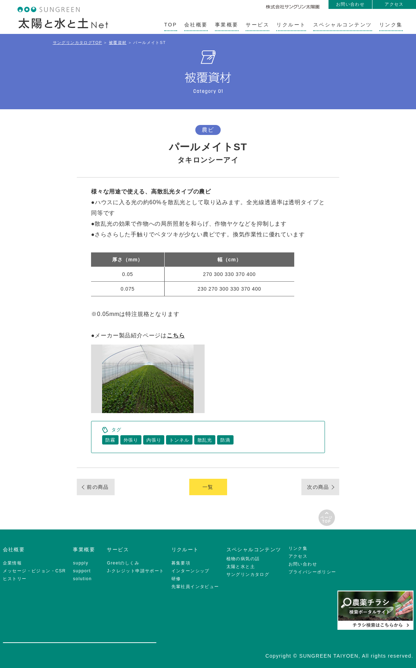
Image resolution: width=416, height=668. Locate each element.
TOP (170, 24)
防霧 (110, 440)
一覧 (208, 487)
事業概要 (227, 24)
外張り (131, 440)
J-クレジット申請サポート (135, 570)
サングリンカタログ (248, 574)
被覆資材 (118, 42)
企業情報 (12, 563)
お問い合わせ (350, 4)
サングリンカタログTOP (77, 42)
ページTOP (326, 519)
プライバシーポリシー (312, 571)
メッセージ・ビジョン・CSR (34, 570)
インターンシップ (190, 570)
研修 (176, 578)
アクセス (394, 4)
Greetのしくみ (123, 563)
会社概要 (196, 24)
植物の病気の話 (243, 558)
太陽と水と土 (240, 566)
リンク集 (391, 24)
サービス (257, 24)
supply (80, 563)
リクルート (291, 24)
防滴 (225, 440)
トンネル (179, 440)
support (82, 570)
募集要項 (181, 563)
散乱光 (204, 440)
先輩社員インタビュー (195, 586)
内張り (153, 440)
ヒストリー (15, 578)
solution (82, 578)
